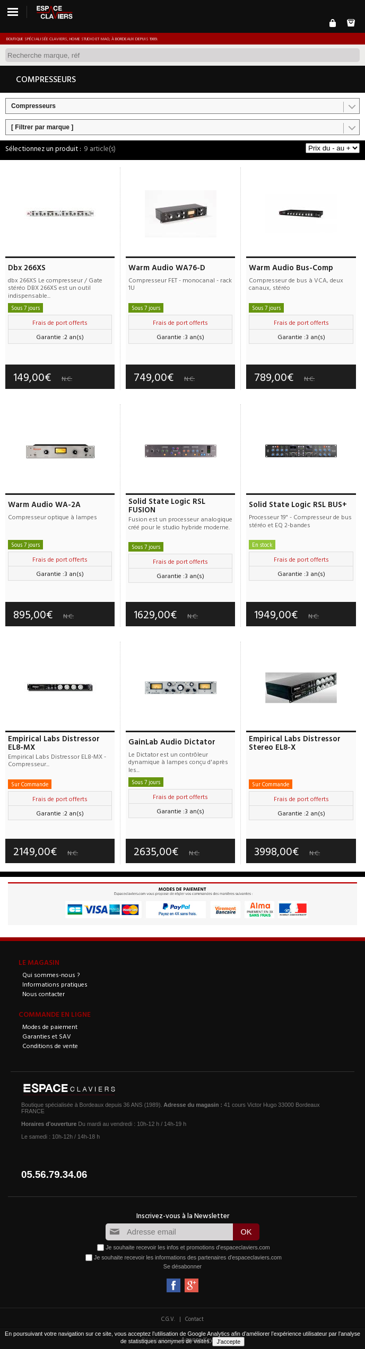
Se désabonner (182, 1266)
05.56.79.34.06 (54, 1174)
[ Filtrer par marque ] (42, 127)
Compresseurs (33, 106)
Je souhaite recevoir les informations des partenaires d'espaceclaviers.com (188, 1257)
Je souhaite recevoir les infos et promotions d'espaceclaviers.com (188, 1247)
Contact (194, 1319)
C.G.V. (168, 1319)
